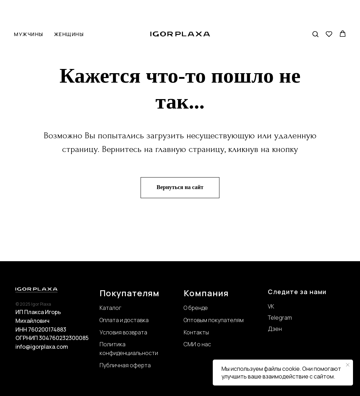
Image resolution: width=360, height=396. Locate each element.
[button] (315, 11)
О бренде (196, 308)
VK (271, 306)
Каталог (110, 308)
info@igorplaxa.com (41, 346)
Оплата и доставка (124, 320)
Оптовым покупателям (214, 320)
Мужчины (28, 11)
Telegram (280, 317)
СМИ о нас (197, 344)
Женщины (69, 11)
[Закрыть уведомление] (347, 364)
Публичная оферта (125, 365)
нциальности (140, 353)
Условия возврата (123, 332)
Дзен (275, 329)
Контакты (196, 332)
